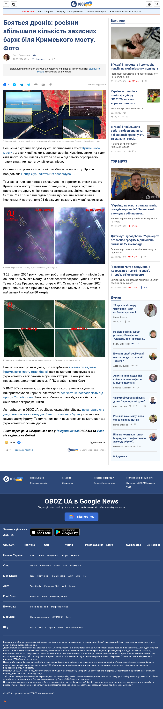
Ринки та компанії (39, 607)
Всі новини (153, 544)
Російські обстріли (96, 11)
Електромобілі (51, 586)
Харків (40, 555)
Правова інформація (104, 478)
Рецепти (34, 596)
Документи (67, 483)
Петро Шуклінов (120, 425)
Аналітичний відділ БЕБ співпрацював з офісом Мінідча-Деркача (127, 379)
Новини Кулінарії (58, 596)
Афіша (33, 627)
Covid (68, 617)
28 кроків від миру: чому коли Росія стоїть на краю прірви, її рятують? (127, 309)
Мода (60, 627)
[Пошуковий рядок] (157, 4)
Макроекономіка (59, 607)
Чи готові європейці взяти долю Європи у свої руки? (129, 399)
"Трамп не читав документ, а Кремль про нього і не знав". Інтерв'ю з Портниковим (130, 270)
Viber (100, 431)
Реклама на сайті (38, 483)
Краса (52, 627)
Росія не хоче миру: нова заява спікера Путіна (128, 418)
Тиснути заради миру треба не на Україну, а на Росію (134, 220)
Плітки (42, 627)
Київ (32, 555)
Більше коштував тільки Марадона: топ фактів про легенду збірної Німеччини (129, 438)
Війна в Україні (45, 11)
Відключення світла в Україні (125, 11)
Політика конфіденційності (139, 478)
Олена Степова (120, 317)
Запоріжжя (52, 555)
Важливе (118, 21)
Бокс (65, 565)
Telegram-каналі (67, 431)
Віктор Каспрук (120, 406)
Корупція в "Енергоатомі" (70, 11)
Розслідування (94, 544)
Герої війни (28, 11)
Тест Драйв (35, 586)
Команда (66, 478)
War (35, 55)
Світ (46, 544)
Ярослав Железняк (122, 388)
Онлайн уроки (59, 576)
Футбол (33, 565)
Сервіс (72, 586)
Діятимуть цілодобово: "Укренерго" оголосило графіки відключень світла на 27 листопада (135, 240)
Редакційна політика (23, 450)
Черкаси (74, 555)
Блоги (109, 544)
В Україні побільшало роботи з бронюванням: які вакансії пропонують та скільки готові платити (127, 133)
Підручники (43, 576)
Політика (29, 544)
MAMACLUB (57, 617)
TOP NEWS (119, 161)
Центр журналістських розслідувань (47, 174)
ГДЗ (32, 576)
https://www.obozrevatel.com (110, 642)
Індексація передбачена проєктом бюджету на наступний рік (134, 75)
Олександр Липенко (122, 447)
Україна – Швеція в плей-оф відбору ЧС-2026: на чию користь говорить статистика (124, 97)
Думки (116, 297)
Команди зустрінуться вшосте (127, 108)
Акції (63, 586)
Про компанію (37, 478)
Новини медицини (39, 617)
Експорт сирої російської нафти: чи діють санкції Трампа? (128, 357)
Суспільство (133, 544)
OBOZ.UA (138, 647)
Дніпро (63, 555)
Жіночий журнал (74, 627)
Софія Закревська (21, 55)
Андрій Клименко (121, 366)
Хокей (57, 565)
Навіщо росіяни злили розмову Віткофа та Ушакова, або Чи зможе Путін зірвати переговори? (129, 335)
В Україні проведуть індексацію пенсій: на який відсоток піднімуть (134, 66)
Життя (69, 544)
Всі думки (119, 456)
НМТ (85, 576)
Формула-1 (75, 565)
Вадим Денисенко (121, 344)
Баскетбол (45, 565)
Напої (44, 596)
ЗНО (78, 576)
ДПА (70, 576)
